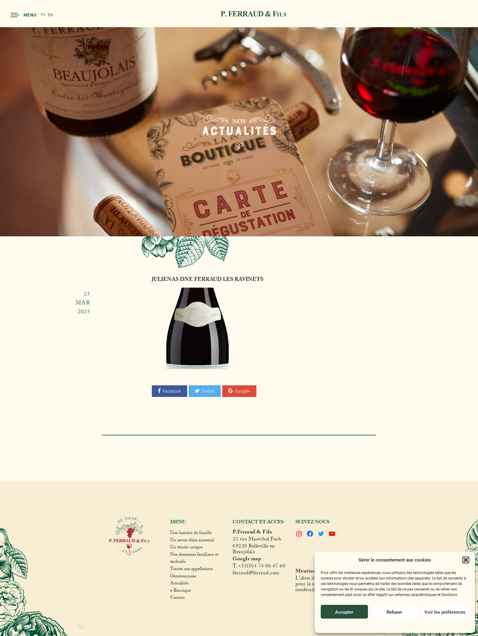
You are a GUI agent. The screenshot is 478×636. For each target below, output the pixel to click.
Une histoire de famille (191, 533)
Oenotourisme (183, 577)
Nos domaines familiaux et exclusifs (194, 559)
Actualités (179, 584)
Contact (177, 598)
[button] (466, 560)
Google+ (239, 391)
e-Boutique (180, 591)
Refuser (394, 612)
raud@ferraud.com (259, 574)
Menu (24, 15)
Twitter (205, 391)
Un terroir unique (186, 548)
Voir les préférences (445, 612)
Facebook (169, 391)
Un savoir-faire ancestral (192, 541)
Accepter (344, 612)
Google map (247, 560)
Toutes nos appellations (191, 569)
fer (236, 574)
